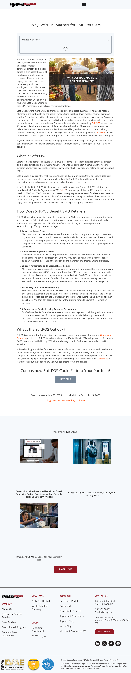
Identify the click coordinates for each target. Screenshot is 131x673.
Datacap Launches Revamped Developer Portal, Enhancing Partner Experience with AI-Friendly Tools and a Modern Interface (39, 494)
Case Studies (9, 622)
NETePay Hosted (41, 601)
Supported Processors (72, 616)
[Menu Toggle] (84, 4)
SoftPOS (80, 400)
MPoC (63, 190)
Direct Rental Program (14, 627)
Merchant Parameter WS (73, 631)
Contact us (102, 358)
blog (48, 400)
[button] (108, 40)
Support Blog (67, 621)
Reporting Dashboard (38, 629)
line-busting (58, 400)
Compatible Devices (70, 611)
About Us (7, 608)
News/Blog (65, 626)
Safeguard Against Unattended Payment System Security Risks (92, 494)
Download (65, 606)
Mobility (70, 400)
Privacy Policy (103, 660)
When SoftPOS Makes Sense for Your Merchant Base (39, 558)
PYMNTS (96, 123)
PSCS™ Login (39, 636)
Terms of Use (114, 660)
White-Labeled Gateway (40, 607)
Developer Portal (69, 601)
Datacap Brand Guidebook (10, 634)
